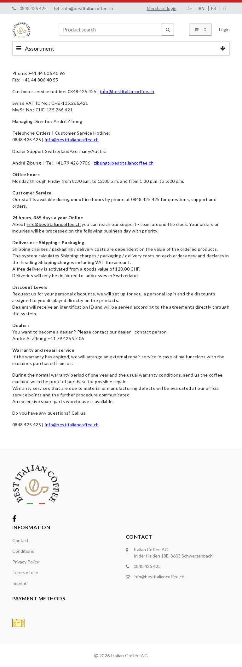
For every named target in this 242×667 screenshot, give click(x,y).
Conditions (23, 551)
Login (224, 29)
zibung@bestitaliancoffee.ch (123, 162)
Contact (20, 540)
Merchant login (161, 8)
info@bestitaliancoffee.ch (87, 8)
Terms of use (25, 572)
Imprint (19, 583)
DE (190, 8)
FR (214, 8)
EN (202, 8)
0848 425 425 (33, 8)
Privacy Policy (25, 561)
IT (224, 8)
